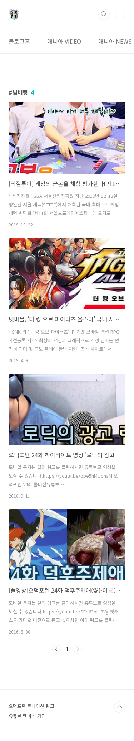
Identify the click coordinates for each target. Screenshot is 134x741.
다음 (78, 649)
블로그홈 (19, 41)
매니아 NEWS (115, 41)
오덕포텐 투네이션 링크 (31, 706)
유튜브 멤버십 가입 (27, 716)
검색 (104, 14)
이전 (56, 649)
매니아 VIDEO (64, 41)
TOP (119, 707)
